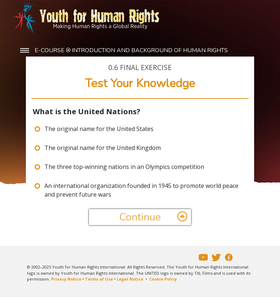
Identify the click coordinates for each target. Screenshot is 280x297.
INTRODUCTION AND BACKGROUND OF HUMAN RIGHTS (150, 50)
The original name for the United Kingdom (102, 148)
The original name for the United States (98, 129)
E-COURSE (50, 50)
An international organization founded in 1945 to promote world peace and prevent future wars (141, 190)
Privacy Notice (66, 279)
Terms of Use (99, 279)
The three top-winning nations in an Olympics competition (124, 167)
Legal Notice (130, 279)
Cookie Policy (163, 279)
